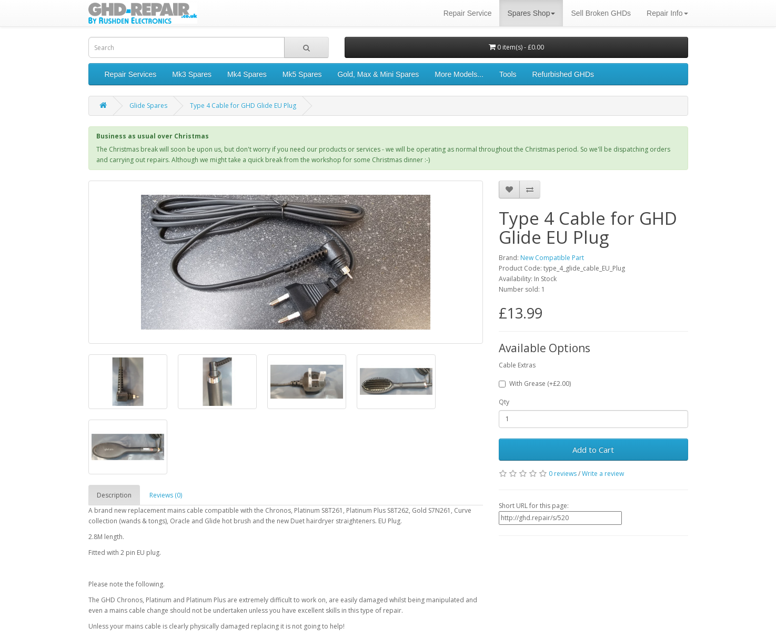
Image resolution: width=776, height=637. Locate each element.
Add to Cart (593, 449)
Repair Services (131, 74)
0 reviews (563, 473)
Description (114, 495)
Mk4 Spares (247, 74)
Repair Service (468, 13)
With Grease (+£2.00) (535, 383)
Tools (508, 74)
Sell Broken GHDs (601, 13)
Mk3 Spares (191, 74)
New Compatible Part (552, 257)
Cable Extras (517, 365)
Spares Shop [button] (531, 13)
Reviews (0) (165, 495)
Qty (504, 401)
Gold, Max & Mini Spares (378, 74)
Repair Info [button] (667, 13)
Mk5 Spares (302, 74)
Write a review (603, 473)
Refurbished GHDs (563, 74)
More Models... (459, 74)
